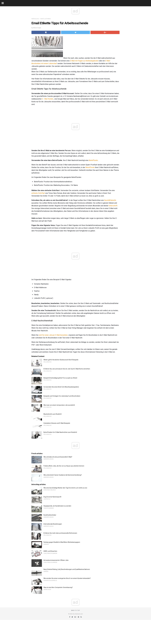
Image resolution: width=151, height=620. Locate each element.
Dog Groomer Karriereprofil (52, 497)
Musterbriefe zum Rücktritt (53, 414)
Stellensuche (35, 18)
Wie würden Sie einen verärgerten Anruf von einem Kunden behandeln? (67, 578)
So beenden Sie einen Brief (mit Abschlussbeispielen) (61, 387)
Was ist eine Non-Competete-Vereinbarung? (58, 587)
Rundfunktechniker (50, 515)
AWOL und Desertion (50, 551)
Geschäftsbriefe (110, 200)
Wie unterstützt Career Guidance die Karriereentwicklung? (63, 475)
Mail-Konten (48, 99)
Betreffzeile (93, 160)
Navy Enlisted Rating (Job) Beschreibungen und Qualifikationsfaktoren (67, 569)
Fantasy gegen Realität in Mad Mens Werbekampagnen (62, 542)
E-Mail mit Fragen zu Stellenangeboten (84, 61)
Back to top (75, 610)
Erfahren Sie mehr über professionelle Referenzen (60, 533)
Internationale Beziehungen (53, 524)
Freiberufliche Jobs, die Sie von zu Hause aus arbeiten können (64, 466)
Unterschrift (113, 206)
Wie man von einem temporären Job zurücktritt (59, 405)
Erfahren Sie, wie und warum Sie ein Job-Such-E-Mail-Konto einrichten (67, 369)
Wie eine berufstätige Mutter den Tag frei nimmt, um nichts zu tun (65, 488)
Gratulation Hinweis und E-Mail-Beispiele (57, 423)
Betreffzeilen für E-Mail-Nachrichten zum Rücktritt (60, 432)
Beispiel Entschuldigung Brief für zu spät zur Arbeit (60, 378)
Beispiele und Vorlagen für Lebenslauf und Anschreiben (62, 396)
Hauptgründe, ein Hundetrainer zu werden (57, 506)
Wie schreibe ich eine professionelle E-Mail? (58, 457)
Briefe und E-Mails (46, 18)
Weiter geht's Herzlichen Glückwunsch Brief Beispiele (61, 360)
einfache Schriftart (38, 193)
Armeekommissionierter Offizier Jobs (56, 560)
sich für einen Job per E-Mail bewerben (53, 335)
